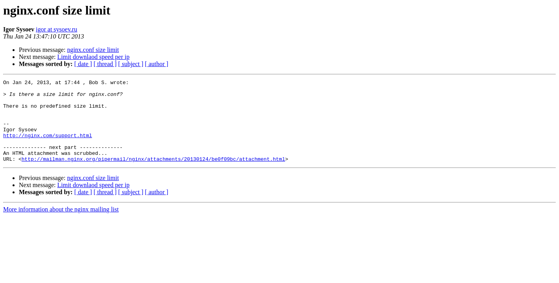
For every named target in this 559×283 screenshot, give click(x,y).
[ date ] (83, 64)
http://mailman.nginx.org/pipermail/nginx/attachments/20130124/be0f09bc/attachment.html (153, 175)
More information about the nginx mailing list (61, 225)
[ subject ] (130, 64)
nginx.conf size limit (93, 49)
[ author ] (157, 64)
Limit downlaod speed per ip (93, 56)
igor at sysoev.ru (56, 29)
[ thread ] (105, 64)
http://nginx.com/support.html (47, 147)
